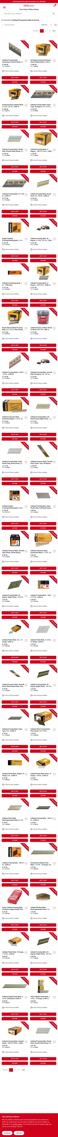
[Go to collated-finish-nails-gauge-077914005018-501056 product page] (15, 642)
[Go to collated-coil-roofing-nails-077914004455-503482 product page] (15, 285)
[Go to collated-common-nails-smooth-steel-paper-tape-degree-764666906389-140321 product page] (43, 464)
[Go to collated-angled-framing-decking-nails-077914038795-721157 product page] (15, 508)
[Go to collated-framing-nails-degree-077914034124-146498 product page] (43, 285)
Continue (7, 1133)
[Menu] (4, 7)
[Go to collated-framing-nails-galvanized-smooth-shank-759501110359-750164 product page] (15, 63)
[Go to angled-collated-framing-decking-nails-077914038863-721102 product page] (15, 241)
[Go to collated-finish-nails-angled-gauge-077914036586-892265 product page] (15, 776)
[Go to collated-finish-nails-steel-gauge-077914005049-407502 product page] (43, 776)
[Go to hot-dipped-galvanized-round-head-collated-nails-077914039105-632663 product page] (43, 63)
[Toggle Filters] (55, 25)
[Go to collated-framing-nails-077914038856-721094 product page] (43, 598)
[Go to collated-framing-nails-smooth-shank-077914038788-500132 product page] (15, 1044)
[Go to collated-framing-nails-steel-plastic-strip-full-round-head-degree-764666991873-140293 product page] (43, 508)
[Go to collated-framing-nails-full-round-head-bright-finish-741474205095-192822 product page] (43, 419)
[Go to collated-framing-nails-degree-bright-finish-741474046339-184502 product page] (15, 598)
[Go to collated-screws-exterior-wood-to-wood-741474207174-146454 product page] (43, 330)
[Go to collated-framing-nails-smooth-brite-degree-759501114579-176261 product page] (43, 375)
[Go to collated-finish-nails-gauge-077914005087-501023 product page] (15, 954)
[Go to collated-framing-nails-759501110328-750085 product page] (15, 196)
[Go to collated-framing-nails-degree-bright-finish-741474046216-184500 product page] (43, 954)
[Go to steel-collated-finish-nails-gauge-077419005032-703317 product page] (43, 999)
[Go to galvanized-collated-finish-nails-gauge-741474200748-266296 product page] (43, 865)
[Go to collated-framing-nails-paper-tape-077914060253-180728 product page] (15, 731)
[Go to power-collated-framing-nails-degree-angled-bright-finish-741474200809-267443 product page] (15, 910)
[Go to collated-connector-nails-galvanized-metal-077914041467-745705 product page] (15, 419)
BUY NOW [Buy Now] (14, 82)
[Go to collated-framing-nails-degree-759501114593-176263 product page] (43, 241)
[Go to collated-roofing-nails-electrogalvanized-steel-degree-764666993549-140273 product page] (43, 910)
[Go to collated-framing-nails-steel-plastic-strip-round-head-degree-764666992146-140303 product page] (15, 464)
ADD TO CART (14, 77)
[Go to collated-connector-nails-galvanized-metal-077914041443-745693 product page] (43, 553)
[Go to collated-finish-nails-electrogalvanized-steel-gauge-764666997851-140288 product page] (15, 821)
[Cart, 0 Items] (54, 6)
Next (54, 31)
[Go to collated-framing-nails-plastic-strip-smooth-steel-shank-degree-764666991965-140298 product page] (15, 152)
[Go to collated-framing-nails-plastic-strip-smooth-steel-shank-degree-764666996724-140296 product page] (43, 1044)
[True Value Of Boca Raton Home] (29, 5)
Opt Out (19, 1133)
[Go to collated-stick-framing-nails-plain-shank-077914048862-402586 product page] (43, 731)
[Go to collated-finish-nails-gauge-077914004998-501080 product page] (43, 642)
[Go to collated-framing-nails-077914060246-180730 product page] (43, 821)
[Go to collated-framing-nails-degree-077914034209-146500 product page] (43, 152)
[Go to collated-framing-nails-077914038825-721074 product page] (15, 865)
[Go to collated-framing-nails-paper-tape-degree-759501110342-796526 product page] (43, 107)
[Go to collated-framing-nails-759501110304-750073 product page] (15, 375)
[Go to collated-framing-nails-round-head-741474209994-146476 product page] (43, 196)
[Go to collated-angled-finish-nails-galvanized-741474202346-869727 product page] (15, 999)
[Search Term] (29, 14)
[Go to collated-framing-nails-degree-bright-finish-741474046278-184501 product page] (43, 687)
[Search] (53, 13)
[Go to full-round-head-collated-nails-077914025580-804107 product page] (15, 107)
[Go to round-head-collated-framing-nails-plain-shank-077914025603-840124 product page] (15, 330)
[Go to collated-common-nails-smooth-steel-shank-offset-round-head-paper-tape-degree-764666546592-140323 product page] (15, 553)
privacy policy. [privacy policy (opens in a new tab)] (17, 1124)
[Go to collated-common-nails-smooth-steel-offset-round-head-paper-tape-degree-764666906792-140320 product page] (15, 687)
